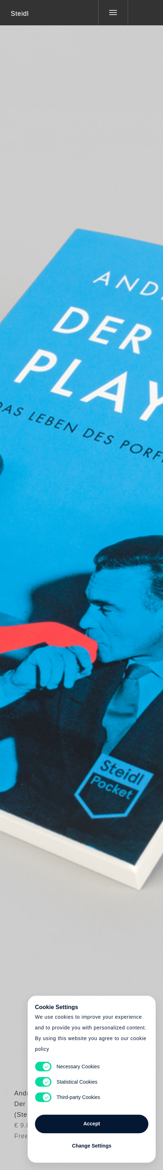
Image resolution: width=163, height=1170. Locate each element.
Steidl (20, 13)
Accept (91, 1123)
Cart (81, 580)
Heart (54, 580)
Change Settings (91, 1146)
